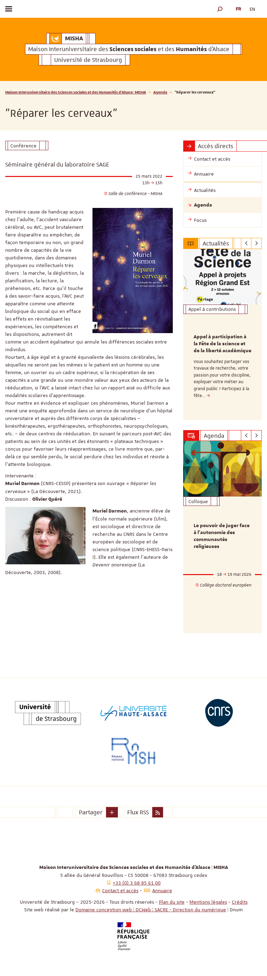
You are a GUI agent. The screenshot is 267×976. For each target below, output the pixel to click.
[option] (222, 334)
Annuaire (162, 890)
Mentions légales (208, 902)
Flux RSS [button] (138, 812)
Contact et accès (120, 890)
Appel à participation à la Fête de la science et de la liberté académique (222, 344)
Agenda (160, 92)
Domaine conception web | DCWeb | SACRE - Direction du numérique (150, 909)
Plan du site (172, 902)
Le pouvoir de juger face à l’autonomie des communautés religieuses (222, 536)
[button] (220, 9)
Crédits (240, 902)
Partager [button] (91, 812)
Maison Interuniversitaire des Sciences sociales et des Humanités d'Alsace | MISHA (75, 92)
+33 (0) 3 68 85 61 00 (137, 883)
